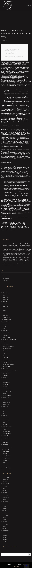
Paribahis (4, 408)
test (3, 440)
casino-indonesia (6, 342)
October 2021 (5, 515)
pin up (3, 413)
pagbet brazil (5, 406)
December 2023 (5, 477)
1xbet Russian (5, 306)
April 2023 (4, 490)
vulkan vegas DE (5, 446)
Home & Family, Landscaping (8, 364)
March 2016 (4, 539)
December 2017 (5, 530)
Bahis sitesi (4, 324)
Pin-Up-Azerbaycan (6, 418)
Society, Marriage (6, 437)
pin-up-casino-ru (6, 420)
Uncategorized (5, 442)
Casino (3, 341)
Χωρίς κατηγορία (6, 458)
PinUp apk (4, 424)
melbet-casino (5, 373)
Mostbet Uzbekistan (6, 395)
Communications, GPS (7, 348)
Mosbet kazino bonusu (10, 50)
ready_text (4, 429)
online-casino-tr (5, 404)
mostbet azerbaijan (6, 380)
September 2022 (5, 503)
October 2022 (5, 501)
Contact (9, 564)
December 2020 (5, 523)
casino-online (5, 344)
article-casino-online (6, 313)
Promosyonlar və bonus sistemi (12, 49)
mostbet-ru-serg (5, 397)
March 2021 (4, 521)
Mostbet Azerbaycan (6, 382)
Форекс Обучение (6, 467)
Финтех (4, 464)
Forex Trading (5, 357)
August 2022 (5, 504)
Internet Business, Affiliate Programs (10, 370)
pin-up (3, 417)
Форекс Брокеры (6, 466)
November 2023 (5, 479)
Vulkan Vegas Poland (6, 451)
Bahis (3, 322)
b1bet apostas (5, 321)
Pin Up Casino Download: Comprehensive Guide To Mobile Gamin (16, 243)
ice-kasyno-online (6, 366)
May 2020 (4, 526)
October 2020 (5, 524)
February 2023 (5, 494)
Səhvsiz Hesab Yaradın (10, 55)
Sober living (5, 435)
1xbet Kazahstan (5, 304)
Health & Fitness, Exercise (7, 362)
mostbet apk (5, 377)
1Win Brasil (4, 292)
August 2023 (5, 485)
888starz (4, 310)
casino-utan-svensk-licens (8, 346)
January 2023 (5, 495)
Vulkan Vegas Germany (7, 449)
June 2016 (4, 535)
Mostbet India (5, 386)
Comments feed (5, 278)
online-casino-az (6, 402)
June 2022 (4, 508)
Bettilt (3, 328)
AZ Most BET (5, 315)
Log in (3, 275)
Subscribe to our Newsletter (23, 564)
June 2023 (4, 486)
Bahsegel (4, 326)
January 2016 (5, 541)
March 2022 (4, 512)
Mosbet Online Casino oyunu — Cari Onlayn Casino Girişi (16, 33)
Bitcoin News (5, 330)
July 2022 (4, 506)
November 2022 (5, 499)
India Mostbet (5, 368)
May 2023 (4, 488)
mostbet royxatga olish (7, 391)
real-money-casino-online (7, 433)
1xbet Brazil (4, 301)
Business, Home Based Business (9, 339)
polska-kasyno (5, 427)
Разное (4, 462)
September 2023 (5, 483)
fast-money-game (6, 353)
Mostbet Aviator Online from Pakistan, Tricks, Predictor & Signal (15, 257)
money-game (5, 375)
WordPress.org (5, 280)
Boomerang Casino (6, 337)
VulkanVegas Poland (6, 455)
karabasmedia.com (6, 371)
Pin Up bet (4, 415)
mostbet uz (4, 393)
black (3, 333)
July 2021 (4, 517)
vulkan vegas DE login (7, 447)
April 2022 (4, 510)
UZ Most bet (5, 444)
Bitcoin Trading (5, 332)
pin (3, 411)
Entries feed (5, 276)
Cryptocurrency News (6, 351)
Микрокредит (5, 460)
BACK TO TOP (16, 566)
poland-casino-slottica (7, 426)
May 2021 (4, 519)
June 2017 (4, 532)
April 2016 (4, 537)
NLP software (5, 400)
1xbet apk (4, 295)
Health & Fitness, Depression (8, 361)
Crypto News (5, 350)
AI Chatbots (4, 312)
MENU (28, 5)
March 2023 (4, 492)
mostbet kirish (5, 388)
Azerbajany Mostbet (6, 319)
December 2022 (5, 497)
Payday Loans (5, 409)
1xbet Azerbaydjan (6, 299)
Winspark (4, 456)
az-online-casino (6, 317)
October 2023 (5, 481)
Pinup (3, 422)
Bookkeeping (5, 335)
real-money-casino (6, 431)
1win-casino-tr (5, 294)
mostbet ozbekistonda (7, 390)
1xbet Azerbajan (5, 297)
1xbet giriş (4, 303)
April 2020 (4, 528)
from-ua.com (5, 359)
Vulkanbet (4, 453)
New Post (4, 398)
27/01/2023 (4, 40)
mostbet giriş (5, 384)
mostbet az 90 (5, 379)
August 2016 (5, 533)
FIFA (3, 355)
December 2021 (5, 513)
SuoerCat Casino (5, 438)
